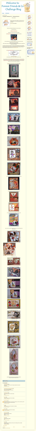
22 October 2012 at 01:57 (6, 410)
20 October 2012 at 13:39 (6, 403)
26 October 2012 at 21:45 (6, 424)
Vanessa (10, 78)
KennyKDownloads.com (15, 47)
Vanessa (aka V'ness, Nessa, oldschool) (8, 388)
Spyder (5, 417)
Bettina (8, 147)
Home (3, 13)
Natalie (8, 63)
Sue (9, 266)
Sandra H (11, 230)
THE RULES (7, 13)
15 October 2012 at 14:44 (6, 386)
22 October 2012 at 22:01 (6, 415)
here (12, 23)
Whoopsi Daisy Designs (13, 56)
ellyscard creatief (6, 412)
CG (4, 405)
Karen (7, 176)
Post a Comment (5, 425)
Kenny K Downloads (14, 40)
